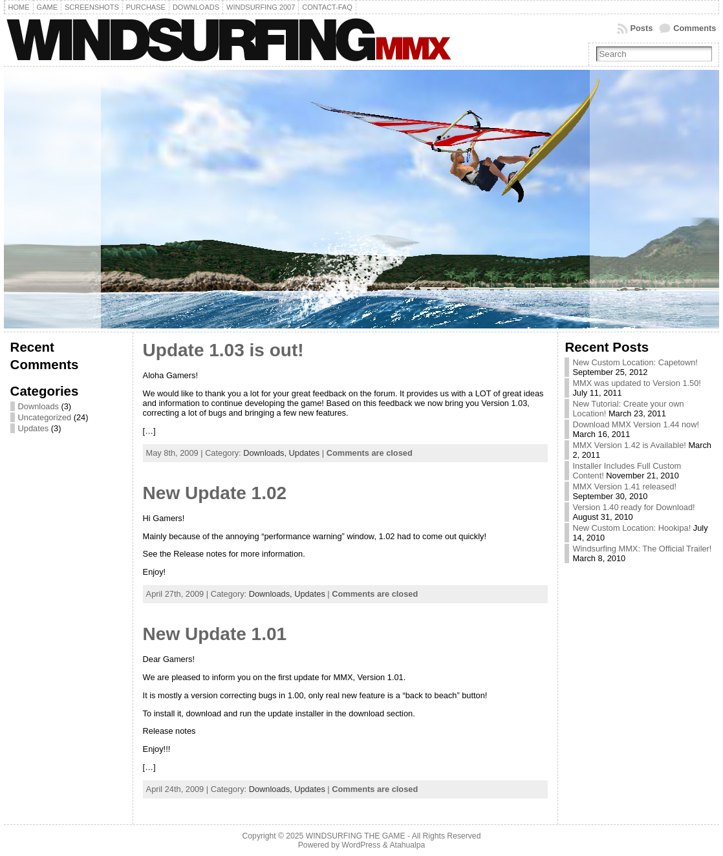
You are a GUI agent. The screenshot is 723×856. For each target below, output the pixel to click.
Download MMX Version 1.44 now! (635, 424)
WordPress (360, 845)
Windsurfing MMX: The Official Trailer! (641, 548)
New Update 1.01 (215, 634)
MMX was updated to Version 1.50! (636, 383)
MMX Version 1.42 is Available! (628, 445)
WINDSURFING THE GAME (355, 835)
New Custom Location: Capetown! (634, 362)
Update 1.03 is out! (223, 350)
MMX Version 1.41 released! (624, 486)
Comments (694, 28)
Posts (641, 28)
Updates (33, 428)
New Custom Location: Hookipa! (631, 528)
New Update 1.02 (215, 493)
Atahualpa (407, 845)
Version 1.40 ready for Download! (633, 507)
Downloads (38, 406)
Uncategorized (45, 417)
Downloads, (265, 453)
